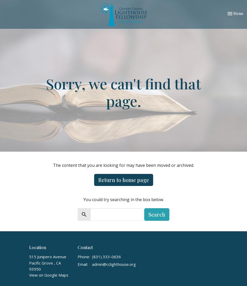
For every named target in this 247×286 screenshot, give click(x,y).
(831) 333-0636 (106, 256)
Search (156, 214)
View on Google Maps (48, 275)
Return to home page (123, 179)
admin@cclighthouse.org (114, 264)
